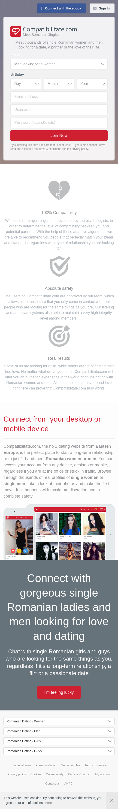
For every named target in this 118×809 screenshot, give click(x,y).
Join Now (58, 135)
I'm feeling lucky (59, 692)
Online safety (55, 774)
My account (102, 774)
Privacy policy (16, 774)
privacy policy (80, 149)
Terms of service (96, 765)
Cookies (35, 774)
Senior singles (70, 765)
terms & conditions (50, 149)
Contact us (52, 783)
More (48, 803)
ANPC (68, 783)
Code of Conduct (79, 774)
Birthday (17, 74)
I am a (15, 55)
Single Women (21, 765)
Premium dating (46, 765)
